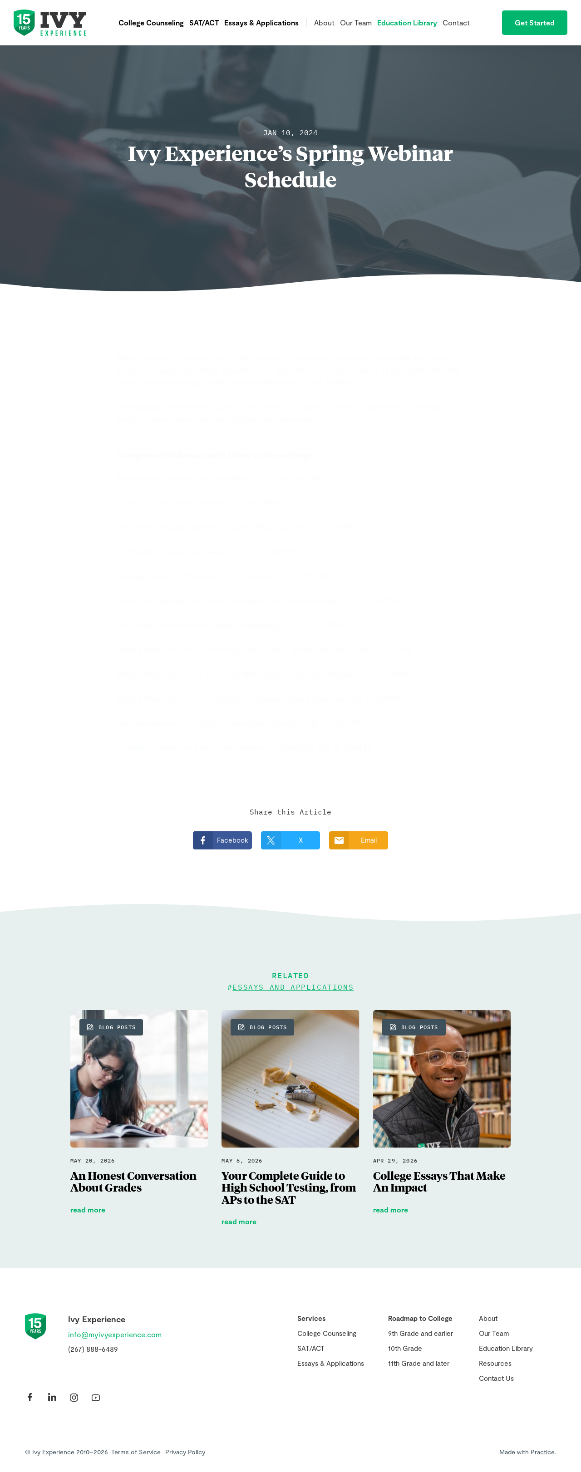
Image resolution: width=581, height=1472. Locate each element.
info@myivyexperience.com (115, 1334)
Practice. (543, 1452)
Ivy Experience (50, 23)
